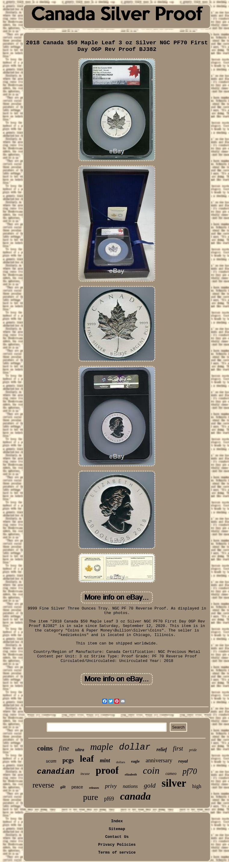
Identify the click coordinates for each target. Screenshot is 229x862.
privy (111, 786)
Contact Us (116, 837)
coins (45, 748)
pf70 (189, 771)
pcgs (68, 760)
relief (161, 749)
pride (193, 750)
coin (151, 770)
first (178, 748)
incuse (85, 774)
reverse (43, 785)
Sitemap (117, 829)
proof (107, 770)
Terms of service (117, 852)
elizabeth (131, 774)
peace (77, 787)
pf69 (109, 799)
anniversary (159, 760)
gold (150, 785)
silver (174, 783)
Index (117, 821)
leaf (87, 758)
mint (105, 760)
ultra (79, 749)
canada (135, 796)
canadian (56, 771)
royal (183, 761)
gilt (62, 787)
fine (64, 748)
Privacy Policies (117, 844)
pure (90, 797)
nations (130, 786)
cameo (171, 773)
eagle (135, 761)
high (196, 786)
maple (101, 746)
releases (94, 787)
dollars (120, 762)
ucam (51, 760)
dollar (134, 747)
